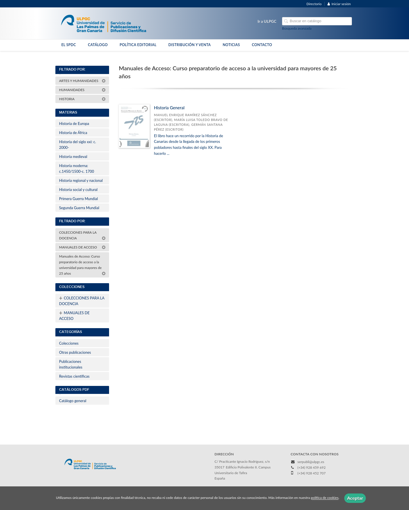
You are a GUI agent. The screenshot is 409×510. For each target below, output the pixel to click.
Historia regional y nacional (81, 180)
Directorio (314, 4)
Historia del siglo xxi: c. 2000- (77, 144)
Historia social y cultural (78, 189)
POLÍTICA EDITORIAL (138, 45)
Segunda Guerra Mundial (79, 207)
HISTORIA (82, 99)
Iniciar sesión (339, 4)
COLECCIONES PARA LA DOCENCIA (82, 235)
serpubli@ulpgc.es (310, 462)
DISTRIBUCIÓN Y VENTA (189, 45)
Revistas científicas (74, 376)
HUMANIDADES (82, 90)
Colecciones (68, 343)
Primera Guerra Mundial (78, 198)
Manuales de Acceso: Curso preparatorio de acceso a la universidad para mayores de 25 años (82, 264)
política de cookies (324, 498)
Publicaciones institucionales (70, 364)
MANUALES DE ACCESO (82, 247)
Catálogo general (72, 400)
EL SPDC (68, 45)
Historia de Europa (74, 123)
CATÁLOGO (98, 45)
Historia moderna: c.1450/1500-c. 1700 (76, 168)
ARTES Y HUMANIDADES (82, 81)
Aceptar (355, 498)
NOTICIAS (231, 45)
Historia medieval (73, 156)
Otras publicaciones (75, 352)
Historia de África (73, 132)
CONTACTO (262, 45)
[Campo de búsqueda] (317, 21)
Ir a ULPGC (267, 21)
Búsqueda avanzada (297, 28)
